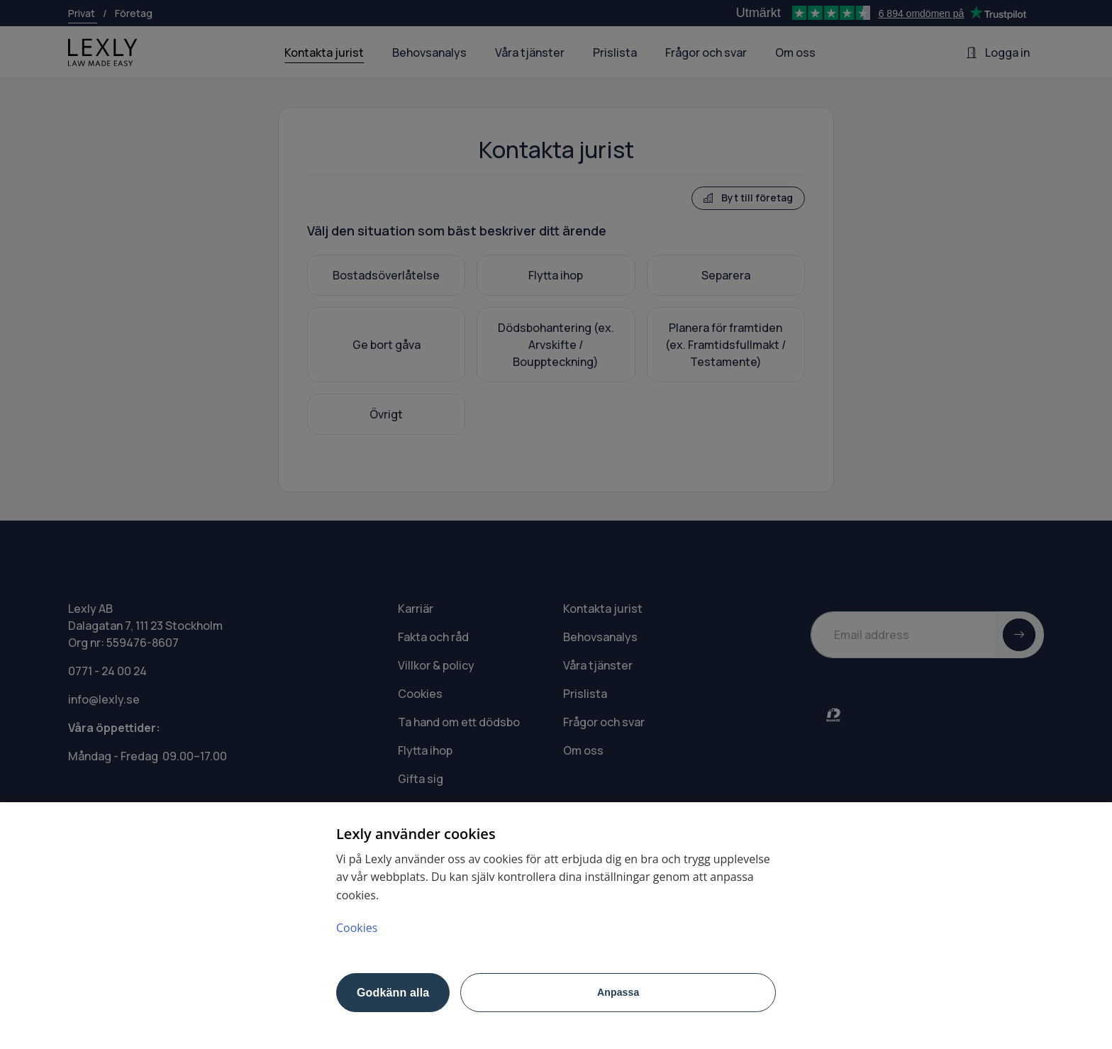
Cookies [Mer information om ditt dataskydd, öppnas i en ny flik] (356, 928)
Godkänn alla (393, 993)
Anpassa (618, 992)
